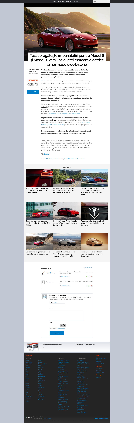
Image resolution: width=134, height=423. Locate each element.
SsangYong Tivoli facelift (83, 395)
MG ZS (60, 392)
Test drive (98, 361)
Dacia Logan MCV (81, 412)
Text (51, 309)
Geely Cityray (61, 365)
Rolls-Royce (41, 380)
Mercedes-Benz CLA (63, 362)
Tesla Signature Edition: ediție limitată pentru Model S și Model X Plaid (38, 190)
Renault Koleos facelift (82, 405)
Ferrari (27, 378)
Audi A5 (60, 385)
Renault (40, 378)
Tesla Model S (69, 159)
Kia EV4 (60, 378)
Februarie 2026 (100, 372)
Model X (56, 159)
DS (26, 376)
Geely (27, 383)
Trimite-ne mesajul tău (101, 418)
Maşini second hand (101, 358)
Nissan (40, 369)
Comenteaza (88, 267)
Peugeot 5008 (62, 387)
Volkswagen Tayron (63, 390)
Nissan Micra (80, 376)
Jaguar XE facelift (81, 390)
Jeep (27, 392)
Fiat (26, 380)
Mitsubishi (41, 367)
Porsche (40, 374)
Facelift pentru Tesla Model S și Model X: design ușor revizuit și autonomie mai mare (93, 191)
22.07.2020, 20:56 (51, 273)
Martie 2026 (99, 370)
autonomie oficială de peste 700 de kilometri (64, 114)
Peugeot (40, 373)
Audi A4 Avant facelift (82, 397)
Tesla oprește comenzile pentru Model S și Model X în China (38, 223)
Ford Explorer (80, 360)
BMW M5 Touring (63, 376)
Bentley (28, 367)
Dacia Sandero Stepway (83, 367)
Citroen (27, 371)
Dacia (27, 374)
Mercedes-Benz (42, 364)
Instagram (81, 348)
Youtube (85, 348)
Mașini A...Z (41, 400)
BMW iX (79, 403)
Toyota (40, 394)
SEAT (39, 382)
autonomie (70, 109)
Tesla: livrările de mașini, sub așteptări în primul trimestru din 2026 (92, 223)
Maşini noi (29, 355)
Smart (40, 385)
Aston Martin (29, 364)
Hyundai (28, 387)
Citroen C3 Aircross (63, 381)
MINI (39, 365)
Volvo (39, 398)
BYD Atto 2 (61, 369)
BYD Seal (60, 364)
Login (80, 1)
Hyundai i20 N (81, 381)
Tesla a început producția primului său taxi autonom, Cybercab (91, 254)
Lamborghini (29, 396)
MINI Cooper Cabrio (63, 383)
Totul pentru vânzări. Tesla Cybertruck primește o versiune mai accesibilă (64, 254)
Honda (27, 385)
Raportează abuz (65, 276)
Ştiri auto (98, 360)
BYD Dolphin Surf (63, 401)
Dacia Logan (80, 411)
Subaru (40, 389)
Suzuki (40, 391)
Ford (27, 382)
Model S (49, 159)
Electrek (47, 154)
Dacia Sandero (80, 409)
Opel (39, 371)
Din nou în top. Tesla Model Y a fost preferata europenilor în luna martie (66, 223)
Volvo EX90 (61, 397)
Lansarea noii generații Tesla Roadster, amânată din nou (38, 253)
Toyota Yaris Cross (81, 371)
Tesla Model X (80, 159)
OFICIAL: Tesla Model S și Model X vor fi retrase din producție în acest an (63, 190)
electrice (52, 120)
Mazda (40, 362)
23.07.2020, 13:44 (50, 282)
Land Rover (29, 398)
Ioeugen (49, 272)
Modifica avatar (44, 297)
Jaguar (27, 391)
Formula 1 (98, 377)
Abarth (27, 360)
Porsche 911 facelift (63, 399)
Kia (26, 394)
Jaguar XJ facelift (81, 369)
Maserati (40, 360)
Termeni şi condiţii (46, 418)
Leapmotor (28, 400)
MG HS (60, 388)
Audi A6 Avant (62, 379)
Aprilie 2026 (99, 368)
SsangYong (41, 387)
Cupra (27, 373)
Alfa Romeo (29, 362)
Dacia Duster (80, 407)
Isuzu (27, 389)
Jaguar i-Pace (80, 383)
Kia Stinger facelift (81, 398)
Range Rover (41, 376)
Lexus (27, 401)
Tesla (43, 81)
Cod (51, 322)
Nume (51, 302)
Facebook (77, 348)
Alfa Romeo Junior (63, 409)
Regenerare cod (61, 328)
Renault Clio (61, 367)
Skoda (40, 383)
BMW (27, 369)
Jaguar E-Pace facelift (82, 388)
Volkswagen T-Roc (63, 371)
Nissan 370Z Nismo (82, 362)
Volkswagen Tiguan (63, 360)
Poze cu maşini (100, 363)
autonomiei (45, 107)
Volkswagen (41, 396)
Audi (27, 365)
